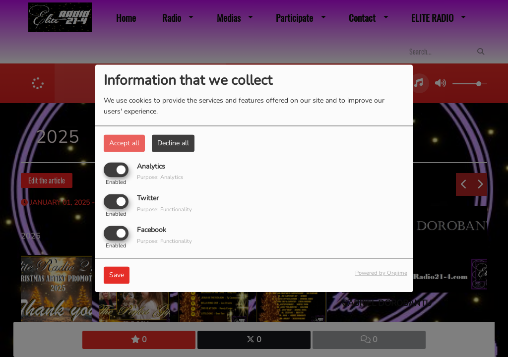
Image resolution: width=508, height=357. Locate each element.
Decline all (173, 143)
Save (116, 275)
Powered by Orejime (381, 273)
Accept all (124, 143)
